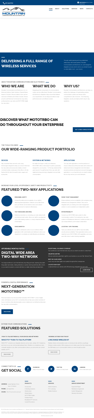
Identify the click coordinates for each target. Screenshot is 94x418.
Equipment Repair (76, 386)
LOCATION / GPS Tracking (69, 226)
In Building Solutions (30, 389)
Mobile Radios (28, 393)
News (81, 8)
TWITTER (59, 367)
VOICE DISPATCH (19, 226)
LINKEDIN (82, 367)
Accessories (28, 386)
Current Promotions (30, 402)
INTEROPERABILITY (67, 212)
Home (50, 8)
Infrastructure (28, 391)
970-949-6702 (9, 3)
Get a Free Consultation (83, 129)
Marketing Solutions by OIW (47, 415)
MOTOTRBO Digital (30, 395)
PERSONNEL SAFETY (21, 197)
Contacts (89, 8)
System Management (77, 391)
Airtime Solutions (52, 386)
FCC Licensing (52, 389)
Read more (7, 311)
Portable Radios (29, 397)
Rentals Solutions (52, 391)
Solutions (65, 8)
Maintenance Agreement (78, 389)
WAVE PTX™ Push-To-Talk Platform (16, 340)
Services (74, 8)
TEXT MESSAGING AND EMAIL (23, 212)
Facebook (36, 367)
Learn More (86, 270)
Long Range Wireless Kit (58, 340)
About (57, 8)
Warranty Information (77, 393)
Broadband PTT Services (31, 399)
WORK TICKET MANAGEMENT (70, 197)
